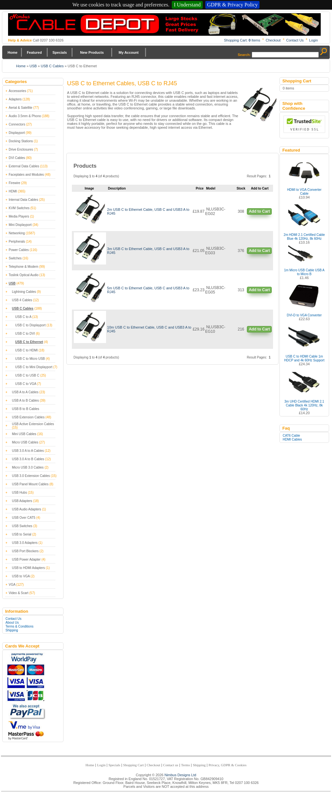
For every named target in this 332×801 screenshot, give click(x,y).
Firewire (14, 183)
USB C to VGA (25, 384)
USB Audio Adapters (26, 509)
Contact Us (295, 40)
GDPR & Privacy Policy (232, 4)
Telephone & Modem (23, 266)
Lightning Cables (24, 291)
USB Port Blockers (25, 551)
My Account (129, 52)
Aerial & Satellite (20, 107)
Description (117, 188)
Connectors (17, 124)
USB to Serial (21, 534)
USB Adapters (22, 501)
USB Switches (22, 526)
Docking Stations (21, 141)
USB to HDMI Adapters (28, 568)
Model (210, 188)
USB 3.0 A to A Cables (28, 450)
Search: (244, 55)
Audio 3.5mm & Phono (25, 116)
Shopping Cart (133, 765)
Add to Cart (259, 211)
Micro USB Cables (25, 442)
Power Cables (19, 250)
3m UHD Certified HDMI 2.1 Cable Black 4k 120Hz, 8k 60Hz (304, 405)
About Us (12, 622)
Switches (15, 258)
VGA (12, 584)
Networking (17, 233)
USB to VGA (21, 576)
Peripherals (17, 241)
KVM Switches (19, 208)
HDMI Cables (292, 439)
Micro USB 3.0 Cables (28, 467)
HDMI (13, 191)
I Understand (187, 4)
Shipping (11, 630)
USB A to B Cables (25, 400)
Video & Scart (18, 593)
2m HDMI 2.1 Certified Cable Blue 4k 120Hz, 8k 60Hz (304, 236)
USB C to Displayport (30, 325)
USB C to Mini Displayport (34, 367)
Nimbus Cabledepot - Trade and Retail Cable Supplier (164, 24)
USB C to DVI (25, 333)
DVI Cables (17, 158)
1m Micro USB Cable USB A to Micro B (304, 272)
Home (13, 52)
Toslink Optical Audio (23, 275)
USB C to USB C (27, 375)
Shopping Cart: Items (242, 40)
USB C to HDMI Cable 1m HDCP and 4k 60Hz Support (304, 358)
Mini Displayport (20, 225)
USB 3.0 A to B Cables (28, 459)
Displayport (17, 133)
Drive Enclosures (21, 149)
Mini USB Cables (24, 434)
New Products (91, 52)
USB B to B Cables (25, 409)
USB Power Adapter (26, 559)
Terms (185, 765)
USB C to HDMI (26, 350)
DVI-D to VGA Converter (304, 315)
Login (313, 40)
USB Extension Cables (28, 417)
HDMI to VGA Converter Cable (304, 191)
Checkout (273, 40)
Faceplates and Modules (26, 174)
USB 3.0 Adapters (25, 543)
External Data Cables (24, 166)
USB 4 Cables (22, 300)
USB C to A (23, 317)
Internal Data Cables (23, 199)
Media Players (19, 216)
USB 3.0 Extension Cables (31, 476)
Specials (60, 52)
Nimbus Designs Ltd (180, 775)
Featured (34, 52)
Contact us (170, 765)
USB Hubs (19, 492)
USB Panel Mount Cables (30, 484)
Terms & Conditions (19, 626)
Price (199, 188)
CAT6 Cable (291, 435)
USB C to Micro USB (30, 358)
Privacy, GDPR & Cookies (228, 765)
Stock (241, 188)
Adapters (15, 99)
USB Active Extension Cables (33, 424)
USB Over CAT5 (23, 517)
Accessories (17, 91)
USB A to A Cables (25, 392)
